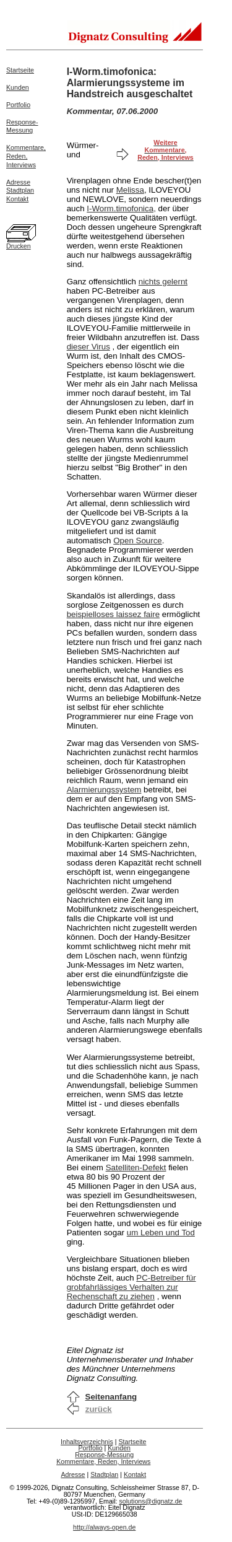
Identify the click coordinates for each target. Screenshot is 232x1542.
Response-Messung (22, 126)
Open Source (137, 540)
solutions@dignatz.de (151, 1501)
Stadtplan (20, 190)
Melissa (130, 190)
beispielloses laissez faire (113, 614)
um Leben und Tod (161, 1232)
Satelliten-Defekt (136, 1167)
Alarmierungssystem (104, 789)
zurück (98, 1409)
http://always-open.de (104, 1527)
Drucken (18, 246)
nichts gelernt (163, 281)
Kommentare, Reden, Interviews (103, 1461)
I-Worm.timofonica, (121, 208)
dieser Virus (88, 346)
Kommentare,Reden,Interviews (26, 156)
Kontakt (17, 199)
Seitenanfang (111, 1396)
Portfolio (18, 104)
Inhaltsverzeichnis (87, 1441)
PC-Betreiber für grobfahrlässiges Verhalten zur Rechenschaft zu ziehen (131, 1287)
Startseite (20, 70)
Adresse (18, 182)
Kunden (17, 87)
